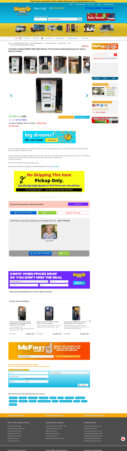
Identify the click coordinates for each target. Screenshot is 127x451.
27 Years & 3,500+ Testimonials (99, 8)
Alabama (13, 398)
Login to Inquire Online (100, 109)
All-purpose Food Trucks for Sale (16, 429)
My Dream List (105, 70)
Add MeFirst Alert (68, 357)
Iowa (60, 398)
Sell (44, 8)
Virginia (13, 405)
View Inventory (80, 4)
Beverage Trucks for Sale (14, 434)
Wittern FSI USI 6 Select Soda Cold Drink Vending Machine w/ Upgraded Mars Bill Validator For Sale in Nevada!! (20, 323)
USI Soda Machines (63, 19)
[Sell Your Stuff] (98, 91)
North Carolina (45, 291)
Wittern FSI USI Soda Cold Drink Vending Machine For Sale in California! (47, 322)
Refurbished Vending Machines (92, 439)
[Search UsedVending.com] (115, 54)
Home (71, 4)
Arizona (22, 398)
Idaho (53, 398)
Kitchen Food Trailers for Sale (53, 429)
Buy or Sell (91, 4)
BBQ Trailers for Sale (51, 432)
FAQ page (55, 166)
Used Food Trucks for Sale (14, 427)
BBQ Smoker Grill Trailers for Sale (55, 439)
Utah (84, 402)
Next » (114, 78)
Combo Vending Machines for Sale (93, 434)
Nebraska (23, 402)
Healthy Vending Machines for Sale (93, 436)
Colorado (43, 398)
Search (82, 386)
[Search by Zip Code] (80, 19)
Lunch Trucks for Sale (13, 441)
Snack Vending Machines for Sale (93, 432)
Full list (105, 78)
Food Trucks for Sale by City (15, 416)
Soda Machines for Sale (90, 429)
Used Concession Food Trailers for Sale (56, 427)
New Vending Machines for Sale (92, 441)
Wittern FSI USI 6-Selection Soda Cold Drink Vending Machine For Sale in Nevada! (75, 322)
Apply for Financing (73, 213)
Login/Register (108, 4)
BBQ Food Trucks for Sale (14, 436)
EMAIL (47, 213)
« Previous (96, 78)
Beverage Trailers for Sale (52, 434)
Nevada (33, 402)
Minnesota (80, 398)
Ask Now (78, 204)
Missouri (13, 402)
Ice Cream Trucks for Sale (14, 432)
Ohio (55, 402)
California (33, 398)
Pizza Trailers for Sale (51, 436)
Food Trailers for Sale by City (54, 416)
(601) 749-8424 (64, 220)
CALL (23, 213)
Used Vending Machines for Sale (92, 427)
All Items (27, 38)
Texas (76, 402)
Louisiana (69, 398)
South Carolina (66, 402)
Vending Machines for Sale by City (94, 416)
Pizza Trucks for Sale (12, 439)
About (99, 4)
